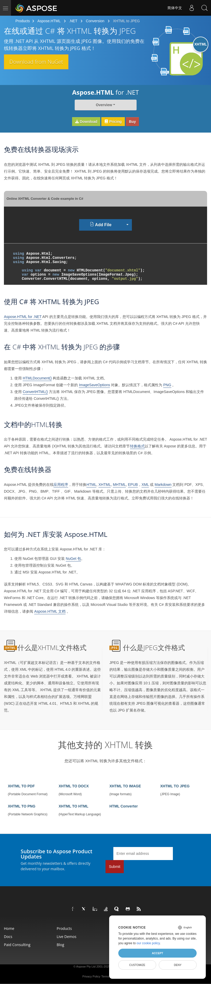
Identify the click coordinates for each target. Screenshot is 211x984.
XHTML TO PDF (21, 786)
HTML (91, 484)
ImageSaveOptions (94, 385)
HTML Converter (123, 806)
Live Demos (66, 936)
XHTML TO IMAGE (125, 786)
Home (9, 928)
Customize (137, 964)
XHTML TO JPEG (175, 786)
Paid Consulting (17, 944)
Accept (157, 953)
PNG (167, 385)
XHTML (104, 484)
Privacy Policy (91, 976)
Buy (132, 122)
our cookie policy (148, 943)
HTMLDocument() (37, 378)
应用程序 (61, 484)
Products (22, 21)
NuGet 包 (73, 558)
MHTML (119, 484)
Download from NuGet (39, 62)
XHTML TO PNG (21, 806)
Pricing (112, 122)
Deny (177, 964)
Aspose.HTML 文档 (50, 611)
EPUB (133, 484)
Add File (101, 224)
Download (86, 122)
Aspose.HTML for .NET (23, 317)
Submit (114, 866)
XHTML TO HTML (74, 806)
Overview (104, 105)
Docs (8, 936)
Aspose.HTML (48, 21)
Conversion (95, 21)
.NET (73, 21)
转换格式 (137, 446)
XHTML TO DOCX (74, 786)
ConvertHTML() (35, 392)
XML (145, 484)
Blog (60, 944)
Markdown (163, 484)
